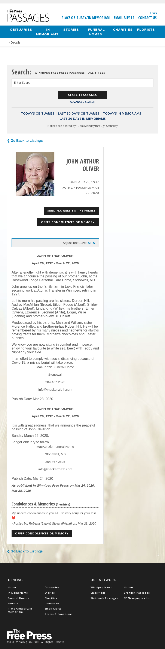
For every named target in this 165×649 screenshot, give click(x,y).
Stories (71, 29)
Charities (122, 29)
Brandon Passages (137, 592)
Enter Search (22, 82)
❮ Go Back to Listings (25, 140)
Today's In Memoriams (122, 113)
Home (12, 587)
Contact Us (147, 17)
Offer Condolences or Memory (68, 222)
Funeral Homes (96, 32)
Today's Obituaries (37, 113)
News (153, 13)
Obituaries (21, 29)
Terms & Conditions (59, 614)
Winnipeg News (101, 587)
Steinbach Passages (104, 598)
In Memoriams (47, 32)
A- (94, 243)
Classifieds (98, 592)
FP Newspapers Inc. (137, 598)
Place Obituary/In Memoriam (86, 17)
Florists (146, 29)
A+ (90, 243)
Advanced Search (82, 102)
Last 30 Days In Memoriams (82, 118)
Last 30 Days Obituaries (78, 113)
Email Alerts (124, 17)
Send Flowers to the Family (71, 210)
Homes (129, 587)
